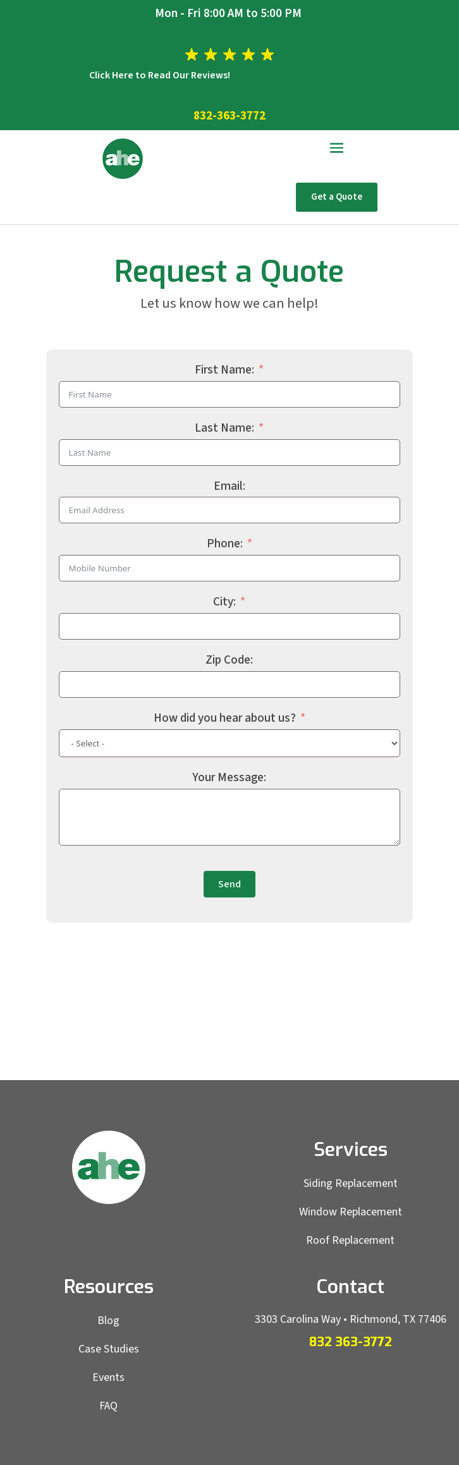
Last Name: (224, 428)
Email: (229, 486)
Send (229, 884)
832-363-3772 (229, 116)
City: (224, 602)
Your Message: (229, 778)
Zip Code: (229, 660)
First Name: (224, 370)
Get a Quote (336, 197)
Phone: (225, 544)
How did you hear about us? (225, 718)
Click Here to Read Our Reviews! (159, 75)
